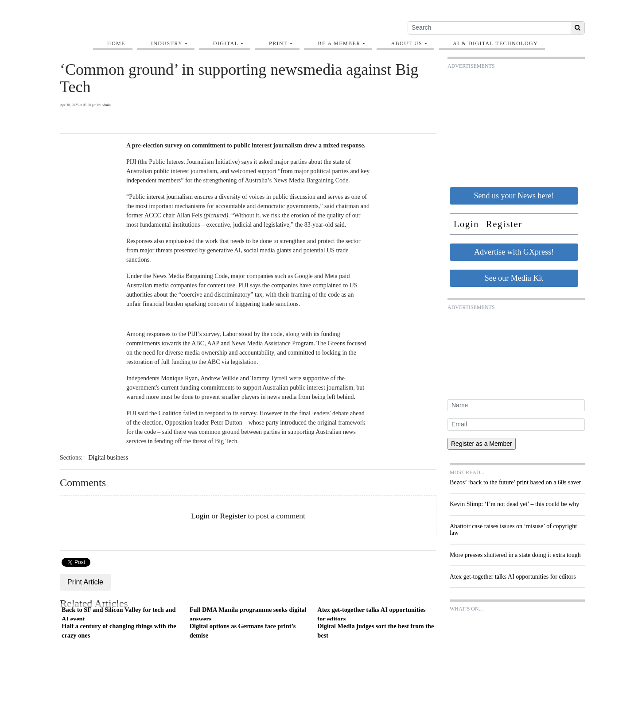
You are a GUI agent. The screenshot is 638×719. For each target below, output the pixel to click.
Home (116, 43)
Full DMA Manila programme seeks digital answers (248, 614)
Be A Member (339, 43)
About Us (406, 43)
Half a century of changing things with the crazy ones (119, 630)
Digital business (108, 457)
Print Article (85, 582)
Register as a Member (481, 443)
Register (233, 515)
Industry (167, 43)
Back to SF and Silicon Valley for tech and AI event (118, 614)
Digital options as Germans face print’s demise (243, 630)
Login (200, 515)
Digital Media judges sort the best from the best (375, 630)
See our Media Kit (514, 278)
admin (106, 105)
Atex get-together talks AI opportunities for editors (371, 614)
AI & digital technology (495, 43)
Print (278, 43)
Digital (226, 43)
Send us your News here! (514, 195)
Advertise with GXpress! (514, 251)
